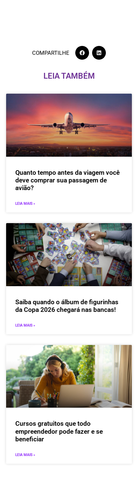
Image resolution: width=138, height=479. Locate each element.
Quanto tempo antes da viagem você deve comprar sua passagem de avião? (67, 180)
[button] (82, 53)
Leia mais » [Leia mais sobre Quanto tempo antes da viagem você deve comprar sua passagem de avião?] (25, 203)
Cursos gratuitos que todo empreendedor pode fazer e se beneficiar (59, 431)
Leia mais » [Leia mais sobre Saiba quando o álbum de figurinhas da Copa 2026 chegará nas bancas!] (25, 325)
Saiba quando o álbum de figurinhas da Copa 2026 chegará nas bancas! (66, 305)
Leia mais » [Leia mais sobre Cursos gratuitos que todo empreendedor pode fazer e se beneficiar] (25, 455)
